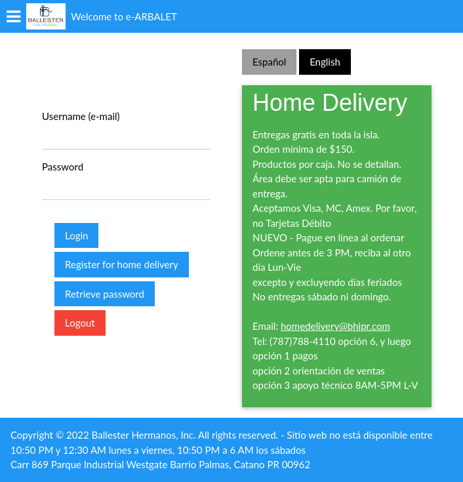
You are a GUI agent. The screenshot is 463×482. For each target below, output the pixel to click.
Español (269, 62)
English (325, 62)
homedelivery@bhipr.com (335, 326)
